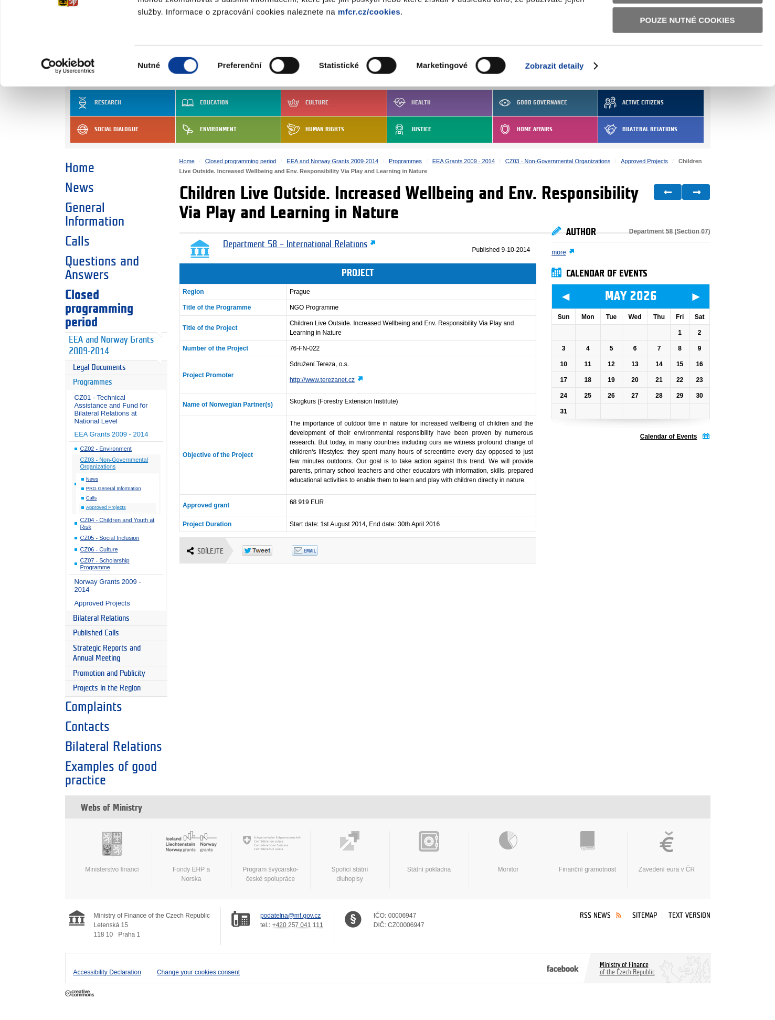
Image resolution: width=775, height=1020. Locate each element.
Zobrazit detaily (554, 130)
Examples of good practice (111, 773)
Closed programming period (99, 308)
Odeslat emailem (317, 550)
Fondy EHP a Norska (191, 857)
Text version (689, 915)
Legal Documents (99, 367)
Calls (77, 241)
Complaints (93, 706)
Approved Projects (106, 507)
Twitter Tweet (267, 550)
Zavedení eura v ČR (667, 852)
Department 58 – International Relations (295, 244)
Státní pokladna (429, 852)
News (79, 188)
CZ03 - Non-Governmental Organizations (114, 463)
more (558, 252)
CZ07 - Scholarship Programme (105, 563)
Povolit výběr (687, 55)
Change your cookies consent (198, 972)
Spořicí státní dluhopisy (350, 857)
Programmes (92, 382)
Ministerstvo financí (112, 852)
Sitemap (644, 915)
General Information (94, 214)
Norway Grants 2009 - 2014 (108, 585)
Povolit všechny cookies (687, 25)
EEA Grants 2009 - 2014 (111, 434)
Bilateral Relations (101, 618)
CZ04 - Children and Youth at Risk (117, 523)
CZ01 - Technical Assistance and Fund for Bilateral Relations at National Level (111, 409)
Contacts (87, 726)
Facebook (563, 968)
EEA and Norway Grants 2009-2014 (111, 346)
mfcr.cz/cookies (369, 75)
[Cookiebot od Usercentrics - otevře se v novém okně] (68, 131)
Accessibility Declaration (107, 972)
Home (79, 168)
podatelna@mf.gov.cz (290, 915)
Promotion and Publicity (109, 673)
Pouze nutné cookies (687, 84)
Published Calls (96, 633)
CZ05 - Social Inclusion (110, 538)
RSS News (595, 915)
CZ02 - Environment (106, 448)
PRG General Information (113, 488)
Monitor (508, 852)
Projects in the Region (107, 688)
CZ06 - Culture (99, 549)
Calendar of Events (668, 436)
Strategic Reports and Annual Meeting (107, 653)
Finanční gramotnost (588, 852)
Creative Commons (80, 994)
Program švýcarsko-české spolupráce (271, 857)
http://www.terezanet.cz (322, 380)
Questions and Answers (102, 268)
